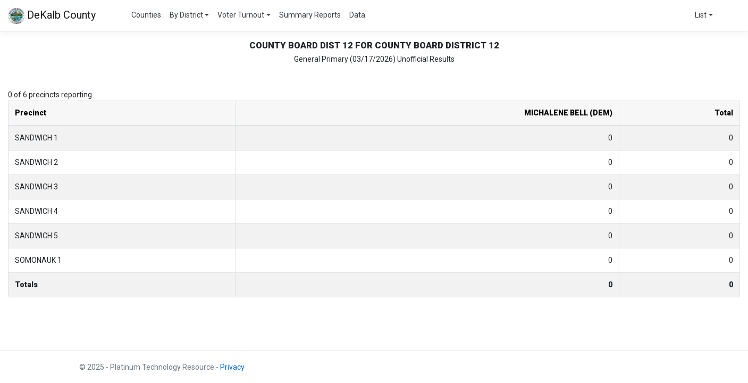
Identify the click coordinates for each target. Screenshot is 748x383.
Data (357, 15)
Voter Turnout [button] (240, 15)
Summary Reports (310, 15)
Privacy (232, 367)
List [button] (701, 15)
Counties (146, 15)
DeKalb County (52, 16)
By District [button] (186, 15)
